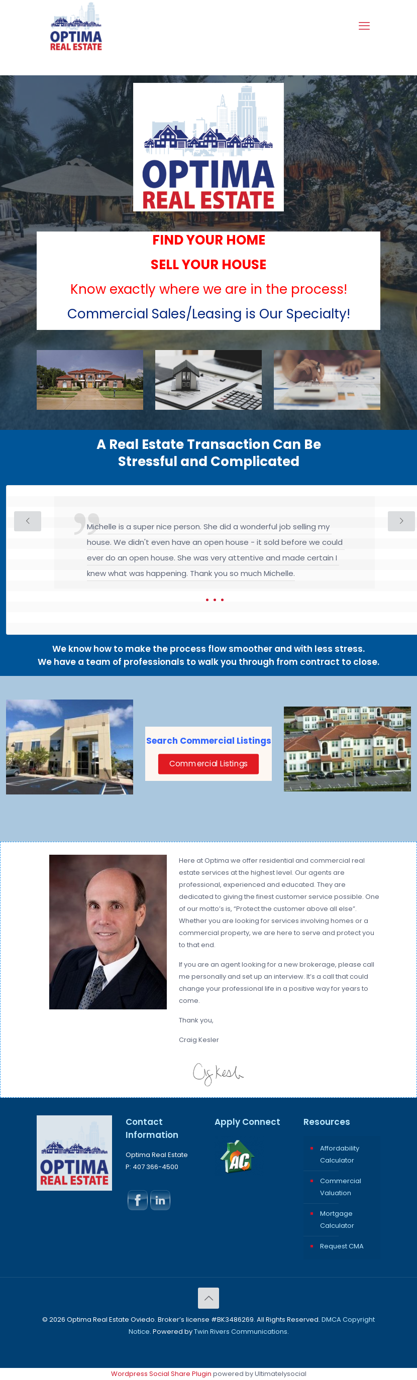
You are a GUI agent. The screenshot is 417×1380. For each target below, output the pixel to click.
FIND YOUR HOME (208, 240)
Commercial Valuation (340, 1187)
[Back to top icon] (208, 1298)
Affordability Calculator (339, 1154)
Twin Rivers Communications (240, 1331)
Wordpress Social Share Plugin (162, 1373)
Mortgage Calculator (337, 1219)
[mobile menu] (364, 26)
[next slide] (401, 521)
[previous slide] (27, 521)
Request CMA (342, 1246)
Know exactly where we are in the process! (208, 289)
